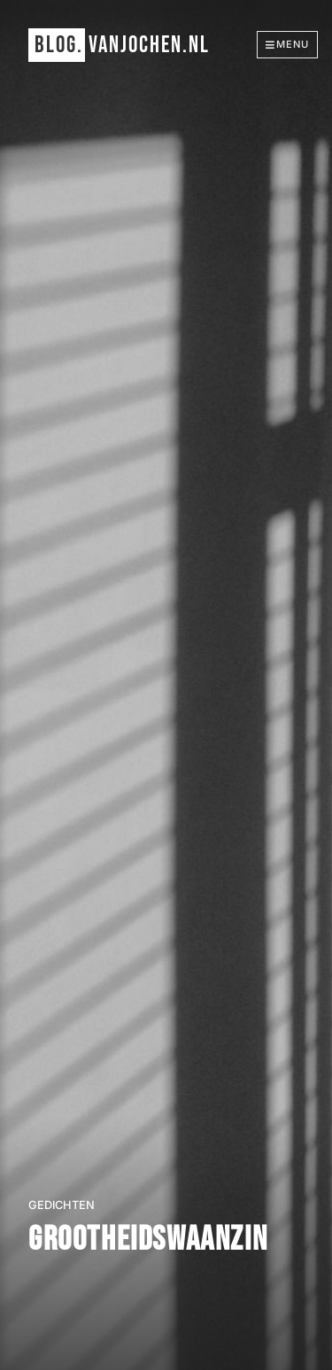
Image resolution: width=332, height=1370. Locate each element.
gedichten (61, 1205)
